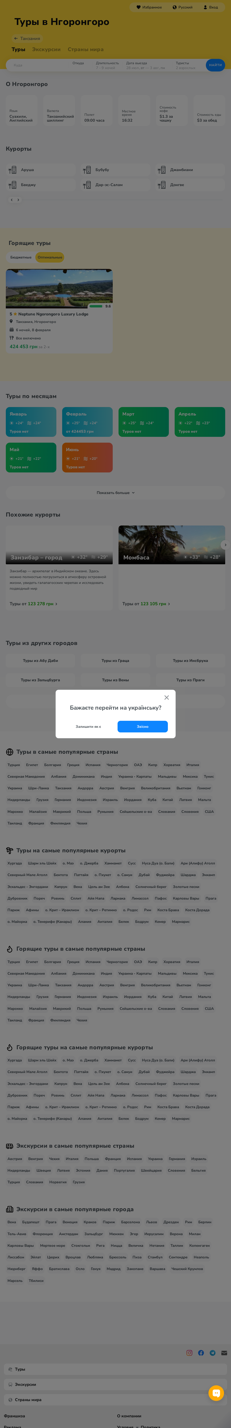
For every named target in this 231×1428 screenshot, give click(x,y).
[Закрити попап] (167, 698)
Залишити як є (88, 726)
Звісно (143, 726)
